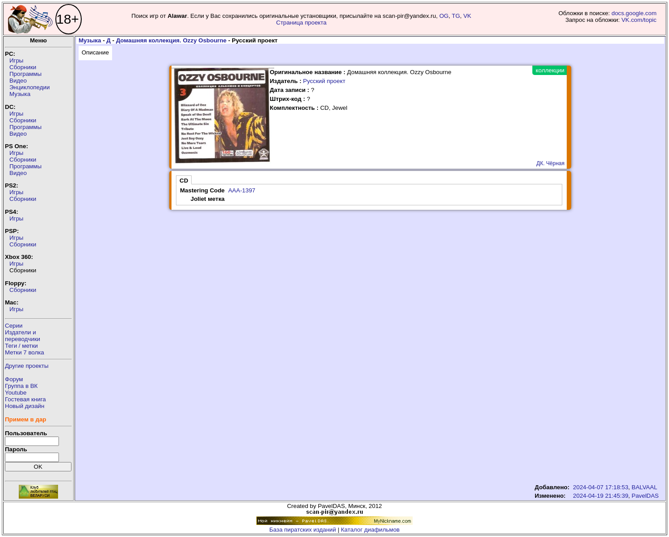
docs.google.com (633, 13)
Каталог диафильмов (370, 529)
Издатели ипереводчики (22, 335)
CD (184, 180)
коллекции (550, 70)
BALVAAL (644, 487)
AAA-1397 (241, 190)
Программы (25, 74)
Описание (95, 52)
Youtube (15, 392)
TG (456, 15)
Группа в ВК (21, 386)
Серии (13, 325)
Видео (18, 80)
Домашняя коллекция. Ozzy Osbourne (171, 40)
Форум (14, 379)
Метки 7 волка (24, 352)
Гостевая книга (25, 399)
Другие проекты (27, 365)
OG (444, 15)
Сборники (22, 67)
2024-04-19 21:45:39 (600, 495)
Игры (16, 60)
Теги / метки (21, 345)
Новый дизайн (24, 406)
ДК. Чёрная (550, 163)
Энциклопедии (29, 87)
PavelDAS (645, 495)
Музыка (19, 94)
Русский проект (324, 81)
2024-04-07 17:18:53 (600, 487)
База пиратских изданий (302, 529)
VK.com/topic (638, 20)
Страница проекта (301, 22)
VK (467, 15)
